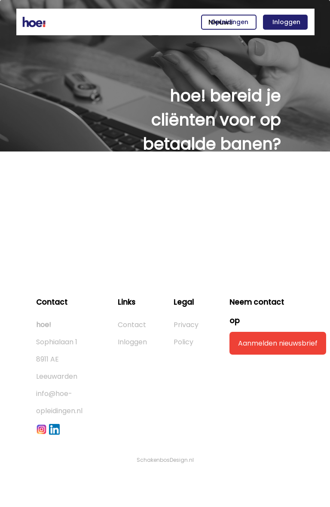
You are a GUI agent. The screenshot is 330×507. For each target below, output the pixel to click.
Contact (132, 325)
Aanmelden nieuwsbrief (278, 343)
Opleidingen (229, 22)
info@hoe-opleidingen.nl (59, 402)
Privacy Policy (186, 333)
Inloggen (286, 22)
